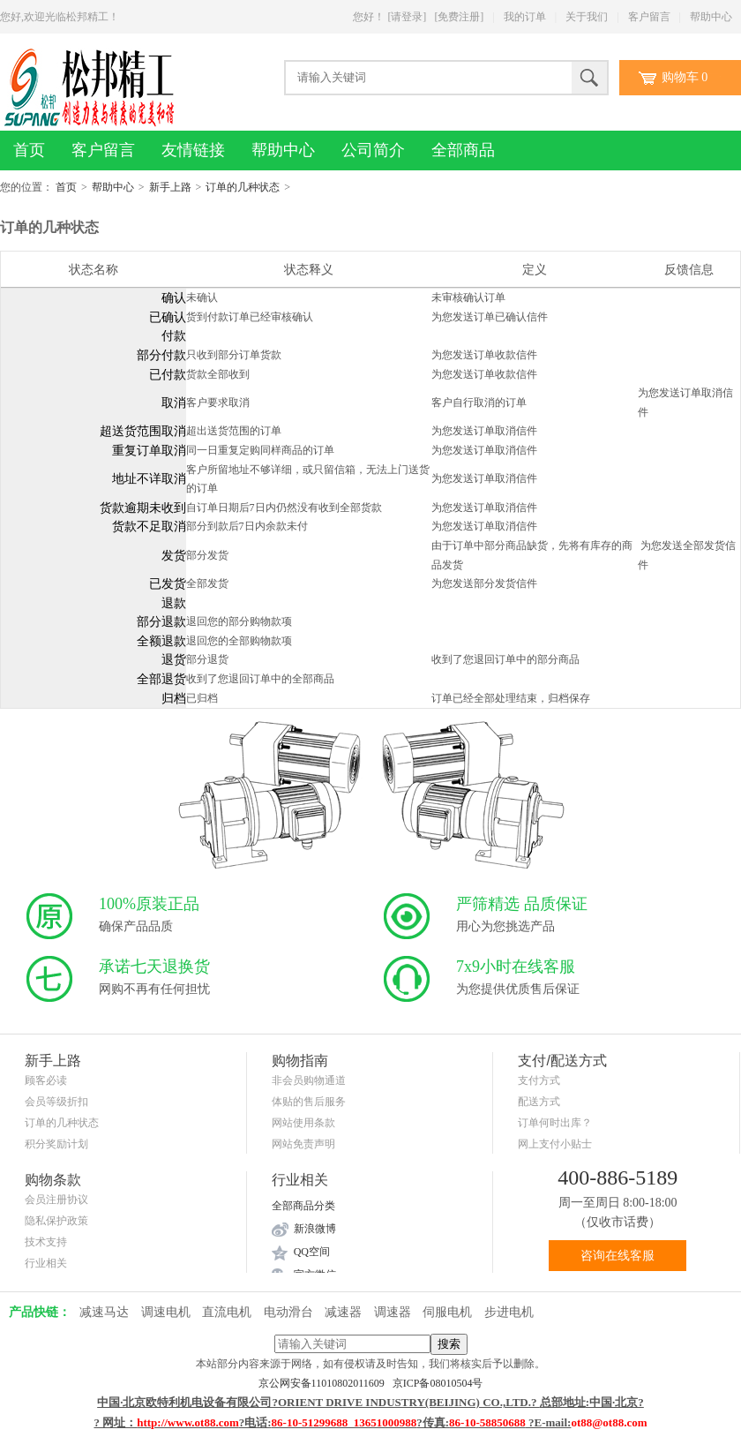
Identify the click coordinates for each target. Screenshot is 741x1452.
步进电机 (509, 1312)
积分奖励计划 (56, 1144)
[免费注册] (458, 17)
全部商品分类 (303, 1206)
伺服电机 (447, 1312)
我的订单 (525, 17)
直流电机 (226, 1312)
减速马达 (104, 1312)
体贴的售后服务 (309, 1101)
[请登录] (406, 17)
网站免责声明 (303, 1144)
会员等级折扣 (56, 1101)
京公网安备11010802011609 (325, 1383)
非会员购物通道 (309, 1080)
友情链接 (193, 150)
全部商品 (463, 150)
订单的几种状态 (243, 187)
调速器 (392, 1312)
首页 (29, 150)
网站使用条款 (303, 1123)
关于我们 (586, 17)
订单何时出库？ (555, 1123)
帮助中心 (711, 17)
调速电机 (166, 1312)
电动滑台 (288, 1312)
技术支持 (46, 1242)
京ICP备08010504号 (438, 1383)
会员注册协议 (56, 1199)
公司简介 (373, 150)
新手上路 (170, 187)
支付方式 (539, 1080)
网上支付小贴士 (555, 1144)
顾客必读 (46, 1080)
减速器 (343, 1312)
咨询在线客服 (617, 1255)
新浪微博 (315, 1229)
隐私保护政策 (56, 1221)
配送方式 (539, 1101)
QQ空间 (312, 1251)
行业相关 (46, 1263)
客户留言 (649, 17)
